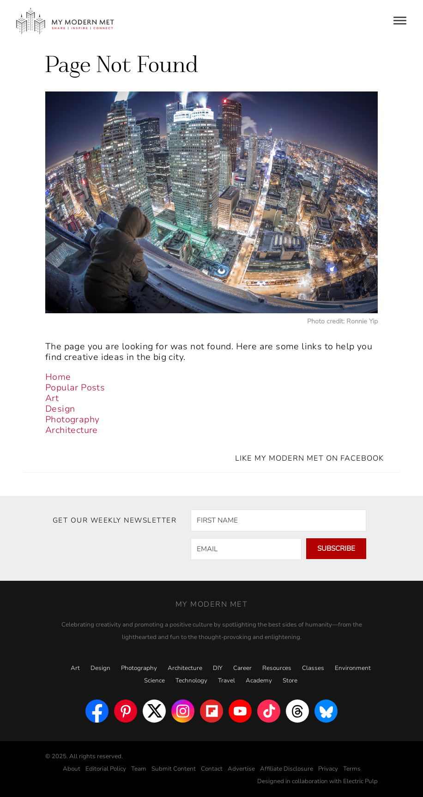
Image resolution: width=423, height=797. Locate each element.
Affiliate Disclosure (286, 769)
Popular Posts (75, 388)
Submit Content (173, 769)
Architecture (71, 430)
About (71, 769)
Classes (313, 668)
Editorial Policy (105, 769)
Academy (259, 680)
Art (52, 398)
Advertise (241, 769)
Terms (352, 769)
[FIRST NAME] (278, 520)
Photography (72, 420)
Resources (276, 668)
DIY (218, 668)
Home (58, 377)
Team (138, 769)
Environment (353, 668)
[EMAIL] (246, 549)
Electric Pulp (360, 781)
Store (290, 680)
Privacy (328, 769)
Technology (191, 680)
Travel (226, 680)
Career (242, 668)
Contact (212, 769)
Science (154, 680)
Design (60, 409)
